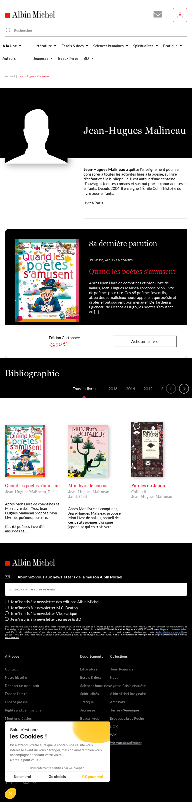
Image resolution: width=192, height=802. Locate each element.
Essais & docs (91, 677)
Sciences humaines (95, 685)
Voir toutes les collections (126, 743)
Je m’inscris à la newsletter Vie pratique (43, 613)
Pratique (87, 702)
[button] (10, 793)
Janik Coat (77, 496)
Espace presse (16, 702)
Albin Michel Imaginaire (128, 693)
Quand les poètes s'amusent (132, 271)
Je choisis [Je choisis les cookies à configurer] (57, 777)
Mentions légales (18, 718)
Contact (11, 669)
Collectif (138, 491)
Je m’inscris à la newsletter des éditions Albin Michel (54, 601)
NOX (114, 726)
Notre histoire (16, 677)
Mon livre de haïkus (87, 485)
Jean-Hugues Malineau (25, 491)
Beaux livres (89, 718)
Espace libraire (16, 693)
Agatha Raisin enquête (128, 685)
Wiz (113, 734)
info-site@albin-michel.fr (170, 632)
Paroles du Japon (148, 485)
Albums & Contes (119, 260)
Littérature (89, 669)
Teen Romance (122, 669)
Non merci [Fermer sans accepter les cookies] (22, 777)
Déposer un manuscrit (22, 685)
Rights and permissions (23, 710)
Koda (114, 677)
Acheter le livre (144, 341)
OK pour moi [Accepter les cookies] (92, 777)
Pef (51, 491)
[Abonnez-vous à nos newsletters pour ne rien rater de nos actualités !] (156, 14)
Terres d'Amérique (124, 710)
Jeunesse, (96, 260)
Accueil (10, 76)
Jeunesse (87, 710)
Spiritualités (89, 693)
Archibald (117, 702)
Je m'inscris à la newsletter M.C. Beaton (44, 607)
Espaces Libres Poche (127, 718)
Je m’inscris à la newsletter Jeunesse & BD (45, 619)
